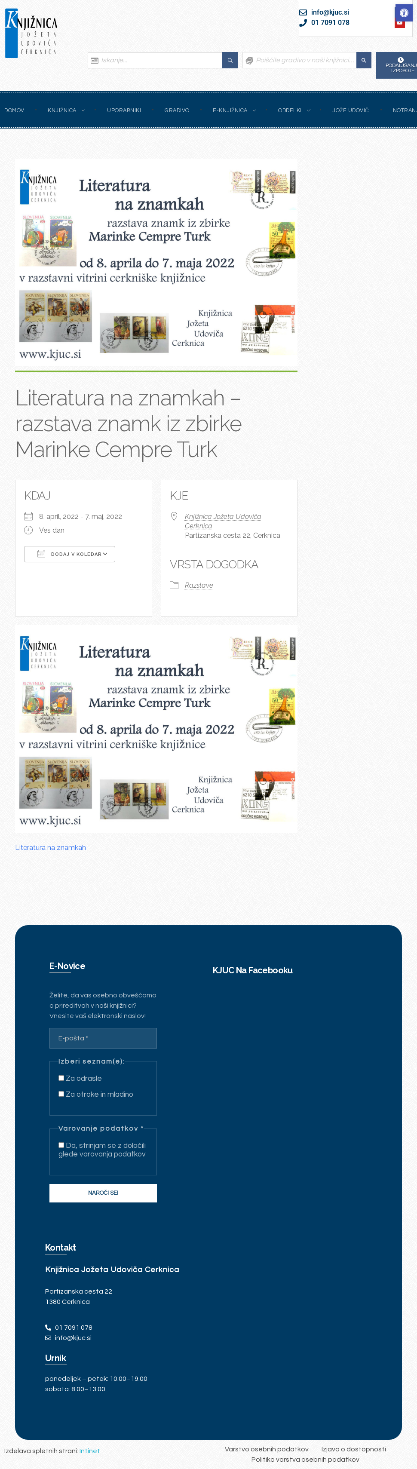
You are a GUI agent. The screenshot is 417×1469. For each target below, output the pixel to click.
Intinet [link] (90, 1451)
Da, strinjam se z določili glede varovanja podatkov (102, 1150)
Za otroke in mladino (95, 1094)
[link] (404, 12)
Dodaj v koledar (69, 554)
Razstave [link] (199, 585)
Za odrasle (80, 1079)
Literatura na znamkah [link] (50, 847)
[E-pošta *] (103, 1038)
